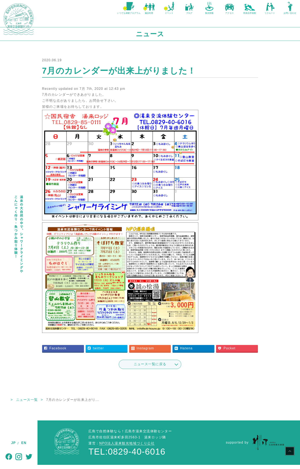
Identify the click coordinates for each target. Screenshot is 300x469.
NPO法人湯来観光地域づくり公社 (127, 447)
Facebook (87, 352)
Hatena (200, 352)
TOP (41, 404)
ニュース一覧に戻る (168, 368)
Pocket (237, 352)
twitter (122, 352)
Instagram (163, 352)
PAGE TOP (290, 451)
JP (13, 443)
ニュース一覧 (64, 404)
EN (23, 443)
